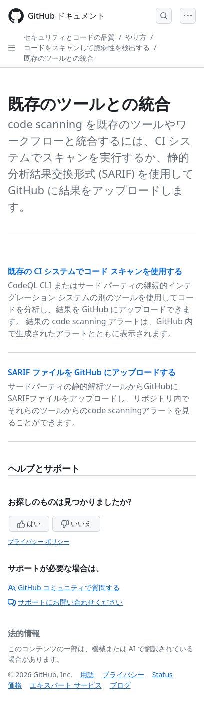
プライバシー (123, 674)
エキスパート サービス (66, 685)
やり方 (136, 37)
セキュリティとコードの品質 (69, 37)
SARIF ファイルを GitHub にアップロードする (92, 372)
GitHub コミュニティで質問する (64, 587)
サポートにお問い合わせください (65, 602)
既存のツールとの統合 (59, 58)
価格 (15, 685)
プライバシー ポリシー (39, 541)
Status (162, 674)
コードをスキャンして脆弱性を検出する (87, 47)
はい (30, 523)
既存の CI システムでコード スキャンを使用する (95, 271)
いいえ (76, 523)
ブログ (120, 685)
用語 (87, 674)
